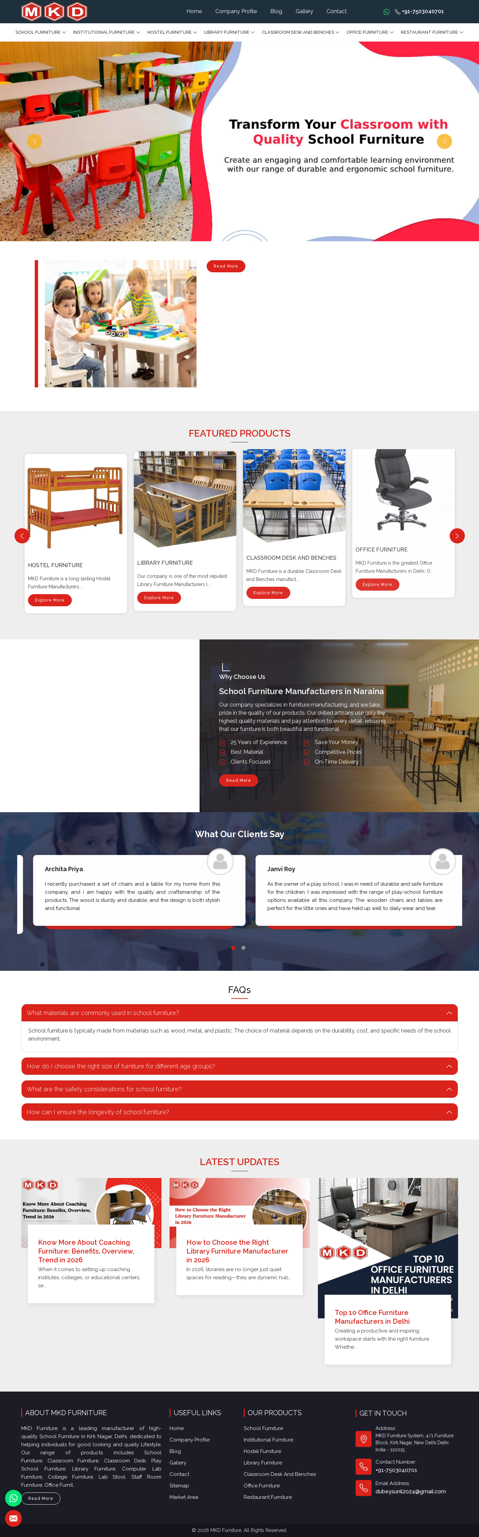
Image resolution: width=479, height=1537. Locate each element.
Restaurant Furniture (432, 32)
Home (194, 11)
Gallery (304, 11)
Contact (337, 11)
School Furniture (41, 32)
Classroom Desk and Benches (301, 32)
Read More (226, 268)
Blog (276, 11)
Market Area (187, 1483)
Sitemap (183, 1473)
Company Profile (236, 11)
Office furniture (370, 32)
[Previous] (22, 536)
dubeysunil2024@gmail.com (408, 1470)
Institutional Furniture (107, 32)
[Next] (457, 536)
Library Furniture (229, 32)
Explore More (49, 539)
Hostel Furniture (172, 32)
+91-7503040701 (419, 11)
